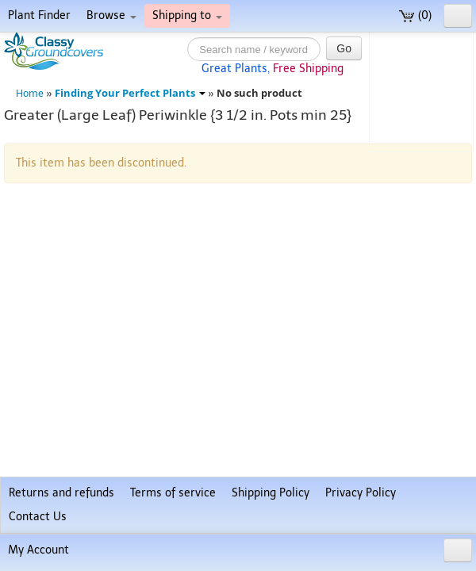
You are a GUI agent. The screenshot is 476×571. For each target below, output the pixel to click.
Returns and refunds (61, 493)
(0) (415, 15)
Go (343, 48)
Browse (111, 15)
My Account (38, 550)
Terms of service (173, 493)
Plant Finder (39, 15)
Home (30, 93)
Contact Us (38, 516)
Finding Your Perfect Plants (130, 93)
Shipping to (187, 15)
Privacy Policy (360, 493)
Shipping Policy (270, 493)
